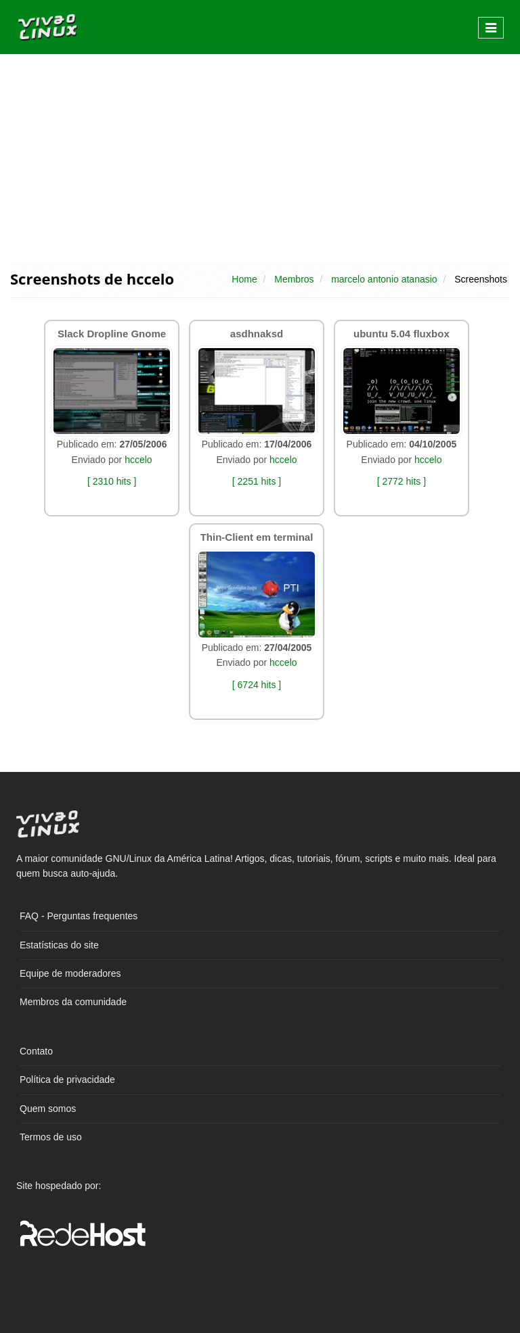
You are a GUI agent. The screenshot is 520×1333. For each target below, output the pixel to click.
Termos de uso (51, 1137)
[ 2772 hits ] (401, 481)
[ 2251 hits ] (256, 481)
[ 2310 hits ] (111, 481)
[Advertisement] (260, 156)
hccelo (138, 459)
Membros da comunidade (73, 1001)
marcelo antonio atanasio (384, 279)
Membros (293, 279)
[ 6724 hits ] (256, 684)
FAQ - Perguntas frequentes (78, 916)
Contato (36, 1051)
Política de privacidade (67, 1079)
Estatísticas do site (59, 945)
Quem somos (48, 1108)
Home (244, 279)
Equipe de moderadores (70, 973)
